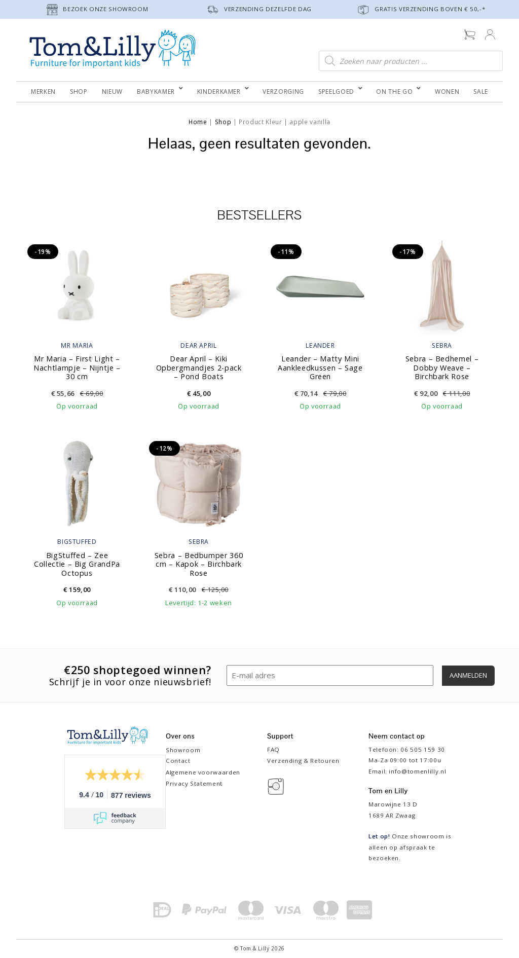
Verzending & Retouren (303, 760)
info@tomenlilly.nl (417, 771)
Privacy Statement (194, 783)
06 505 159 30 (422, 749)
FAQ (273, 749)
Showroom (183, 750)
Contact (178, 760)
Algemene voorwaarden (203, 772)
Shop (223, 122)
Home (198, 122)
